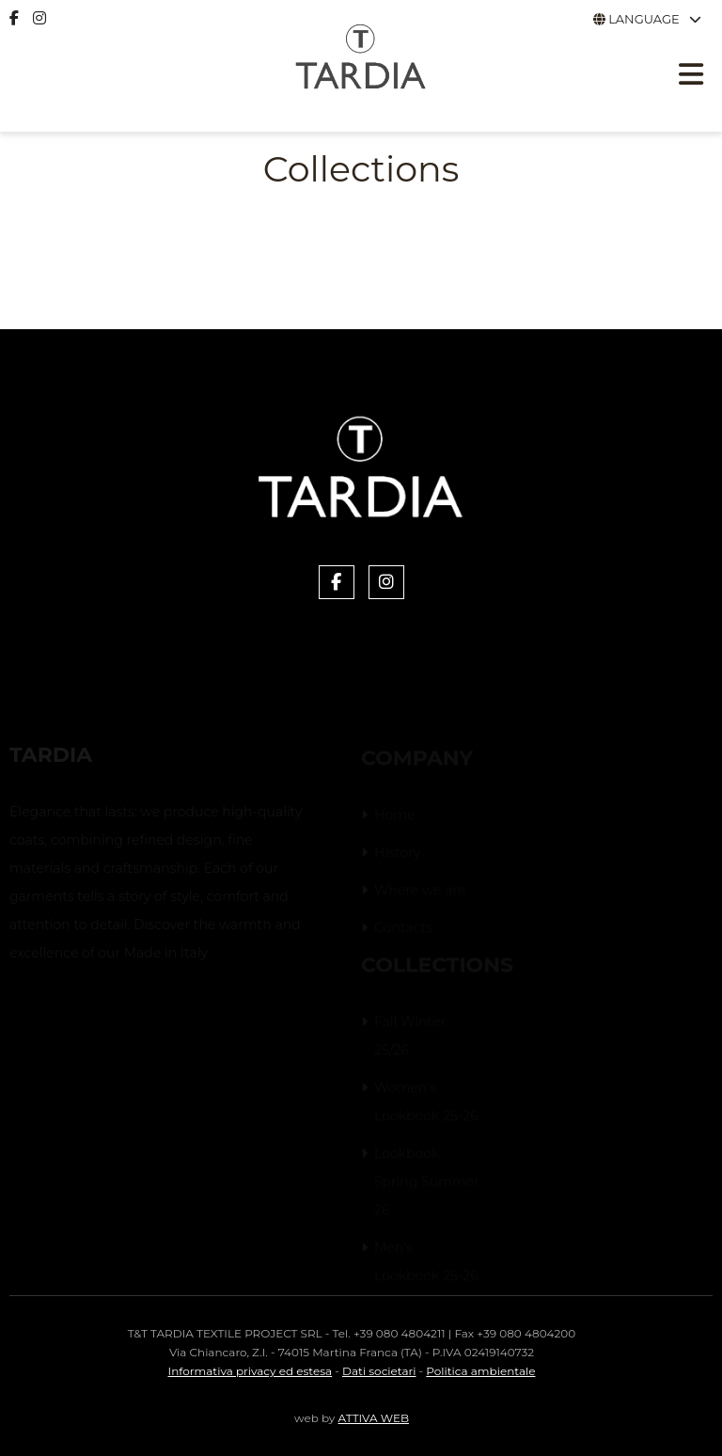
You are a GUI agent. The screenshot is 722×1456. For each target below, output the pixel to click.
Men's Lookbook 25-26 (426, 1262)
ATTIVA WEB (373, 1418)
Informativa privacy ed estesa (250, 1371)
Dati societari (379, 1371)
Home (394, 815)
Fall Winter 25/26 (410, 1036)
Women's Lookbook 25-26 (426, 1102)
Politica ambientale (480, 1371)
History (397, 853)
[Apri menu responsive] (691, 77)
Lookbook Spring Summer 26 (426, 1182)
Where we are (419, 890)
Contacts (403, 928)
